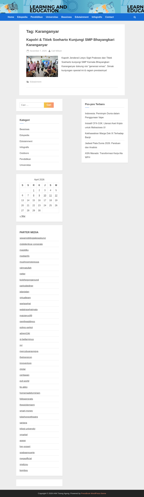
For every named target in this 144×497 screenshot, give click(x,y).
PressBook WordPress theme (93, 493)
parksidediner (26, 285)
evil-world (24, 381)
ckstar (23, 369)
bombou (24, 470)
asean (23, 440)
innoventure (26, 363)
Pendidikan (37, 17)
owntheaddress (27, 321)
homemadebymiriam (30, 393)
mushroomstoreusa (29, 262)
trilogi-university (27, 428)
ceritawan (24, 375)
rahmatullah (26, 268)
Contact (109, 17)
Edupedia (22, 17)
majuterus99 (26, 315)
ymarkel (24, 434)
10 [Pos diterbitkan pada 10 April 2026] (45, 195)
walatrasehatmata (29, 309)
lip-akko (24, 387)
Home (11, 17)
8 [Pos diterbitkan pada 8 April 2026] (33, 195)
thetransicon (26, 357)
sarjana (23, 422)
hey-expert (25, 446)
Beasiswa (66, 17)
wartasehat (25, 303)
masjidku (24, 250)
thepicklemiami (27, 405)
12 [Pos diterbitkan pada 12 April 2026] (56, 195)
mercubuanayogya (29, 351)
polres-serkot (26, 327)
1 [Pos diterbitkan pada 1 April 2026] (33, 190)
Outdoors (24, 153)
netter (22, 273)
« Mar (22, 216)
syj (21, 345)
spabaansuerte (27, 452)
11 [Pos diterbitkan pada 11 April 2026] (50, 195)
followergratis (26, 399)
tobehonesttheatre (29, 417)
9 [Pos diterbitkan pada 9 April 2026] (39, 195)
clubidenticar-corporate (31, 244)
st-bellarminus (27, 339)
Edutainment (82, 17)
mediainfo (25, 256)
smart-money (26, 410)
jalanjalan (24, 291)
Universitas (52, 17)
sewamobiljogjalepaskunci (33, 238)
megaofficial (26, 458)
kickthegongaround (29, 280)
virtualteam (25, 297)
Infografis (97, 17)
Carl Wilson (56, 50)
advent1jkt (25, 333)
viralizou (24, 464)
